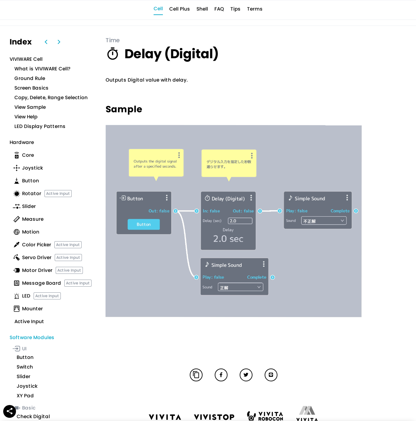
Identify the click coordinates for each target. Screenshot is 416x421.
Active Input (58, 193)
